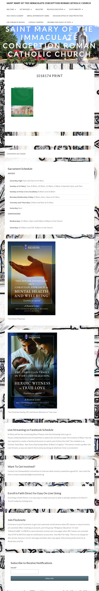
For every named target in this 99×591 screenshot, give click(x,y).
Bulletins (39, 9)
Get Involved (25, 9)
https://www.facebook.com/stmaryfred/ (25, 437)
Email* (24, 570)
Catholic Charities (36, 22)
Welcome (10, 9)
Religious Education (55, 9)
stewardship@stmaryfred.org (31, 474)
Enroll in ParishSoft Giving (38, 16)
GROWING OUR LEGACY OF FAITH (59, 22)
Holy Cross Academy (15, 16)
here (30, 501)
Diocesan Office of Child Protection (68, 16)
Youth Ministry (75, 9)
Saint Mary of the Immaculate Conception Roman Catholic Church (49, 3)
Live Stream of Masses (16, 22)
